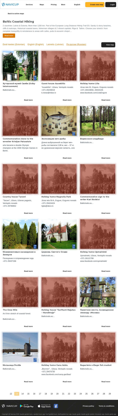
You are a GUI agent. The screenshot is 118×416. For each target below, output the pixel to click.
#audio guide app (110, 414)
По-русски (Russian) (76, 44)
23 (75, 394)
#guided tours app (39, 414)
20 (57, 394)
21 (63, 394)
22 (69, 394)
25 (87, 394)
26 (92, 394)
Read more (30, 100)
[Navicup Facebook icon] (56, 406)
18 (46, 394)
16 (34, 394)
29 (110, 394)
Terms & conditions (106, 406)
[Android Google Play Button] (27, 406)
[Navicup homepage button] (11, 4)
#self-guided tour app (65, 414)
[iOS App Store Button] (44, 406)
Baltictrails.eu (8, 90)
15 (28, 394)
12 (11, 394)
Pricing (54, 5)
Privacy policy (88, 406)
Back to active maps (14, 13)
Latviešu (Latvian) (55, 44)
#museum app (99, 414)
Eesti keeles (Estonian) (14, 44)
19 (52, 394)
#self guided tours (51, 414)
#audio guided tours (26, 414)
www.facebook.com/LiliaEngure (93, 93)
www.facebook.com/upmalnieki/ (93, 261)
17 (40, 394)
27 (98, 394)
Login (111, 4)
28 (104, 394)
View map (108, 45)
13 (17, 394)
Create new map (95, 4)
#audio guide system (87, 414)
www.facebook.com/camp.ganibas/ (56, 374)
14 (23, 394)
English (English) (36, 44)
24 (81, 394)
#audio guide (76, 414)
